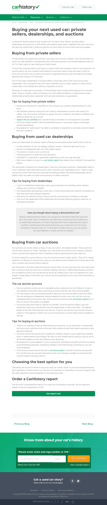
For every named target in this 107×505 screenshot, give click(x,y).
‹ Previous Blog (21, 423)
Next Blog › (88, 423)
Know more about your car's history (53, 440)
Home (14, 22)
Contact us (65, 17)
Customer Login (68, 7)
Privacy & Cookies (47, 490)
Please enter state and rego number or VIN (44, 452)
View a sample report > (80, 465)
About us (50, 17)
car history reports (81, 299)
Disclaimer (34, 490)
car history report (51, 160)
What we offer (18, 17)
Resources (35, 17)
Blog (31, 22)
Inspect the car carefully (27, 119)
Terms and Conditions (65, 490)
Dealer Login (87, 7)
